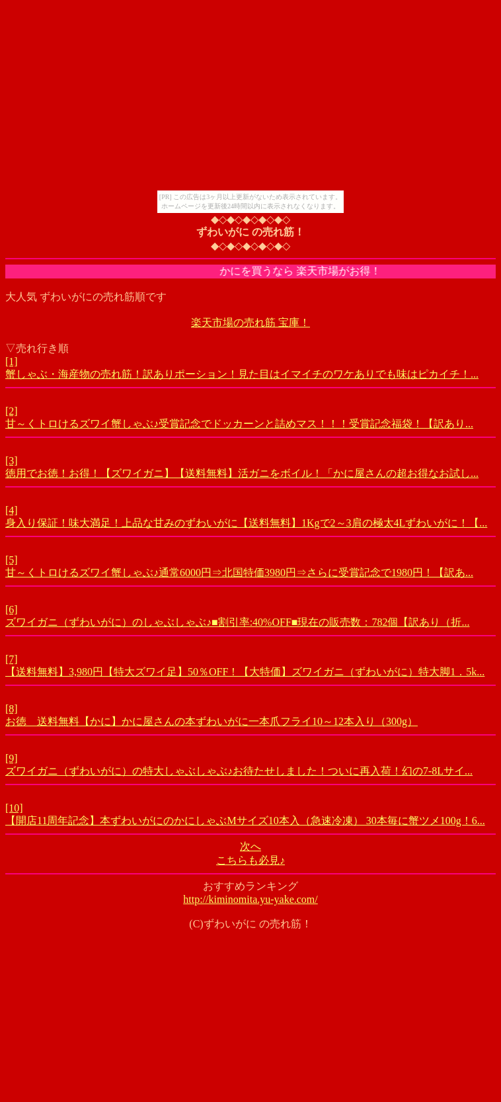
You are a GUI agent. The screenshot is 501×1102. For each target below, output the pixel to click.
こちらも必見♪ (250, 860)
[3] (11, 460)
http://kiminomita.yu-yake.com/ (250, 899)
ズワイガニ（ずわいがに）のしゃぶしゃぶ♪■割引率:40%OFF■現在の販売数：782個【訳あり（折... (237, 622)
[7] (11, 659)
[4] (11, 510)
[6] (11, 609)
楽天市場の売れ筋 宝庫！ (250, 322)
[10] (14, 808)
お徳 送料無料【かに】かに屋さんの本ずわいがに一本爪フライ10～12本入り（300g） (211, 721)
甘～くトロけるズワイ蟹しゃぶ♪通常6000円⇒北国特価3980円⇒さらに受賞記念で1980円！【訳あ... (239, 572)
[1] (11, 361)
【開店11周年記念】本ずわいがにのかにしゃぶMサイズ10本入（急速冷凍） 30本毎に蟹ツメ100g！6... (245, 820)
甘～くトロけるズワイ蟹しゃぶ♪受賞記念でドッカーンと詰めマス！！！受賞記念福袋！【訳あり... (239, 423)
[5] (11, 560)
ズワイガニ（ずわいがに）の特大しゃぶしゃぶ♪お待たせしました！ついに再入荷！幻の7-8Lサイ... (239, 771)
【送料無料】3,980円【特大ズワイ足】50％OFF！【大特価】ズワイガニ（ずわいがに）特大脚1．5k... (244, 671)
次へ (250, 846)
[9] (11, 758)
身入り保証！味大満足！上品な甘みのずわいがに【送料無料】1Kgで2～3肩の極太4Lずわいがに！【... (246, 523)
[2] (11, 411)
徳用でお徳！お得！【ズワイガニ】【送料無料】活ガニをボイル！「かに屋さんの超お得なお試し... (242, 473)
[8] (11, 708)
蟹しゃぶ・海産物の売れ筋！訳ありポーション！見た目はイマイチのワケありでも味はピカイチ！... (242, 374)
